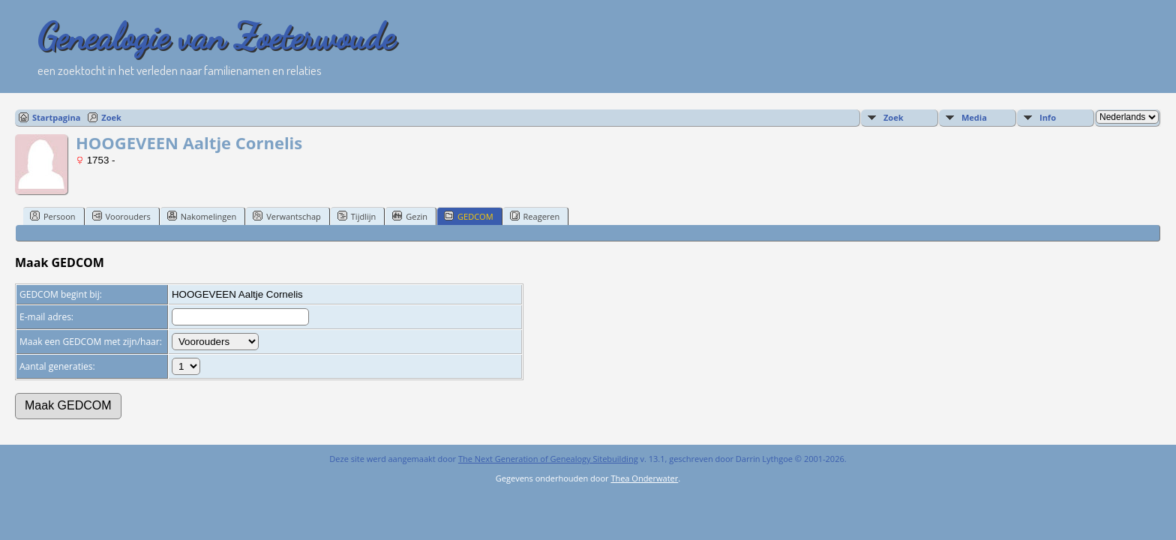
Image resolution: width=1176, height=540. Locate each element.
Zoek (111, 117)
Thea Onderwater (644, 478)
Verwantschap (287, 216)
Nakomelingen (201, 216)
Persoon (53, 216)
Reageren (535, 216)
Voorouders (121, 216)
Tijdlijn (357, 216)
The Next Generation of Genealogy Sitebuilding (548, 458)
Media (974, 117)
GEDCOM (468, 216)
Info (1048, 117)
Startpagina (56, 117)
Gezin (410, 216)
